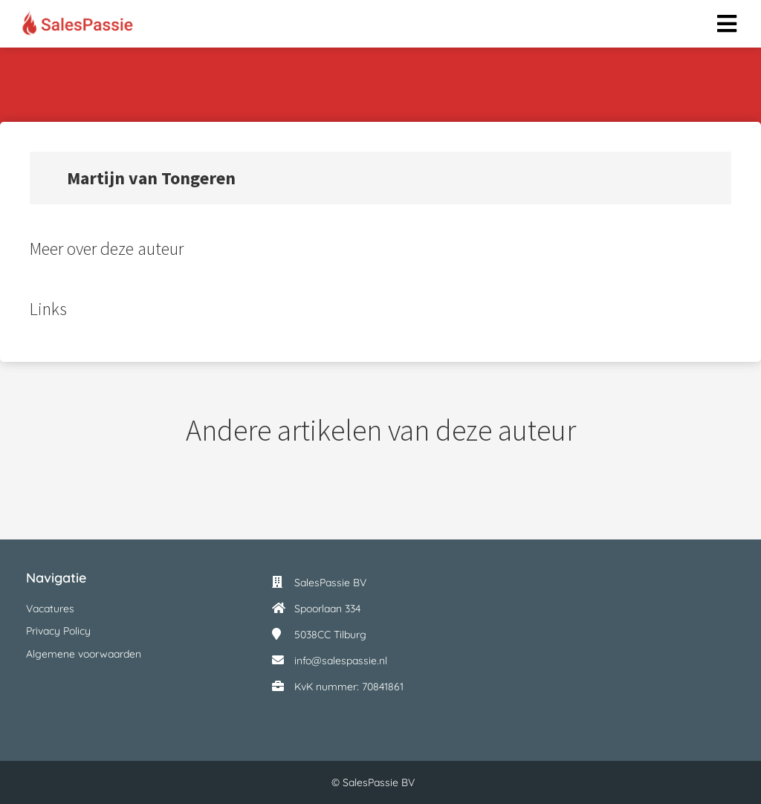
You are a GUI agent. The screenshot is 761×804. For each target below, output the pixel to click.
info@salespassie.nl (340, 660)
